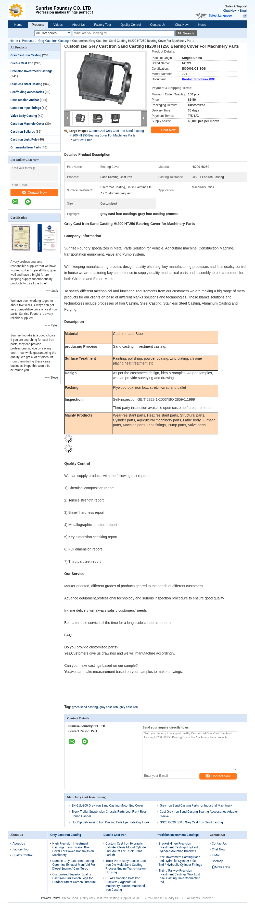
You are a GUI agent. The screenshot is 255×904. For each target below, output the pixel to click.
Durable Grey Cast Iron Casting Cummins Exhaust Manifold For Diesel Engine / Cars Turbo (73, 864)
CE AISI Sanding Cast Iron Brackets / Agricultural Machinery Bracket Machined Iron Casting (125, 884)
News (202, 25)
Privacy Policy (50, 898)
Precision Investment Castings (31, 71)
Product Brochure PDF (198, 79)
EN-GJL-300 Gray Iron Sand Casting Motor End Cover (107, 805)
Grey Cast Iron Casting (53, 41)
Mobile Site (221, 867)
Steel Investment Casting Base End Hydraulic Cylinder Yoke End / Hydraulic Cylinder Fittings (180, 861)
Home (18, 25)
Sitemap (217, 861)
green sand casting (85, 707)
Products (38, 25)
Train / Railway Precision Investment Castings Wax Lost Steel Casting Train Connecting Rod (179, 876)
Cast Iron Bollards (22, 131)
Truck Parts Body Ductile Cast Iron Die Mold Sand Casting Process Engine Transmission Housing (126, 866)
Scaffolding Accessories (27, 92)
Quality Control (131, 25)
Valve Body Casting (23, 116)
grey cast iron (128, 707)
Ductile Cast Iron (21, 63)
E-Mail (216, 855)
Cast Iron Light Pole (23, 139)
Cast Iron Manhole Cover (27, 123)
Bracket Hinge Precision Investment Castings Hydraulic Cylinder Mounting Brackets (179, 847)
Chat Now (230, 10)
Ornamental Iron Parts (25, 147)
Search (188, 33)
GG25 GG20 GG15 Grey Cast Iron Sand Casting (191, 822)
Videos (57, 25)
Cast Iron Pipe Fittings (25, 108)
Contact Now (34, 192)
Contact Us (157, 25)
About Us (78, 25)
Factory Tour (102, 25)
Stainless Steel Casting (26, 84)
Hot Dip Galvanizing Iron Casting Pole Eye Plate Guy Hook (110, 822)
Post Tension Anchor (24, 100)
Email (243, 10)
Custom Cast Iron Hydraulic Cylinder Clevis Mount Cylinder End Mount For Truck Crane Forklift (126, 849)
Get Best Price (82, 140)
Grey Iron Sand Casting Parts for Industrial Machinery (196, 805)
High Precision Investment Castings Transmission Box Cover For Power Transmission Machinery (73, 849)
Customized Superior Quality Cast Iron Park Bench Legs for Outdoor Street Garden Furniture (74, 878)
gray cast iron (108, 707)
